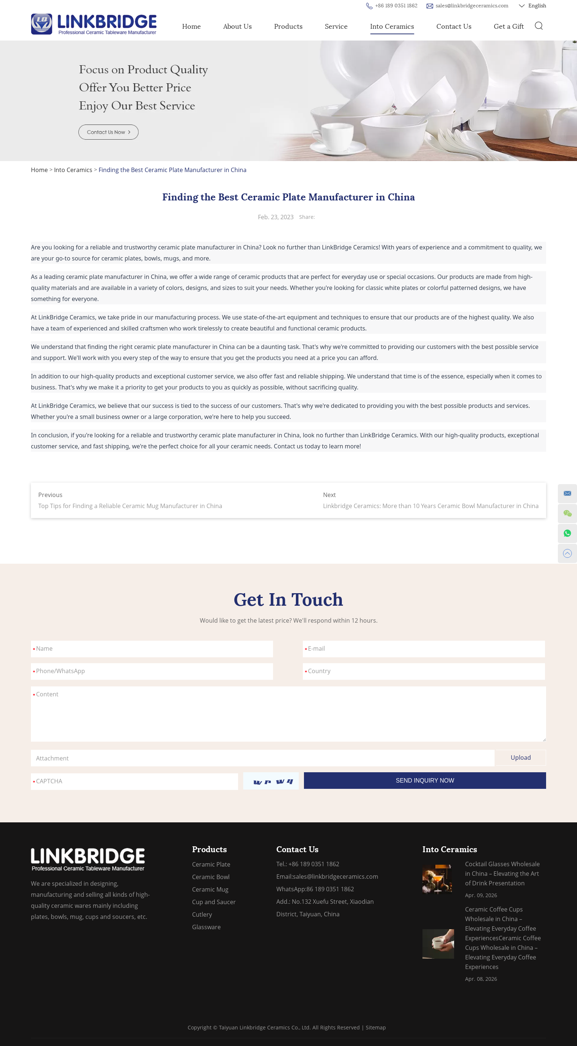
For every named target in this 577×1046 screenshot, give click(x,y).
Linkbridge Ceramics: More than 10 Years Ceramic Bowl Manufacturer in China (431, 506)
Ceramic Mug (210, 889)
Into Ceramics (392, 26)
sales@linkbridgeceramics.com (472, 6)
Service (336, 26)
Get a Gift (509, 26)
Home (191, 26)
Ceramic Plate (211, 864)
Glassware (206, 927)
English (532, 5)
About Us (237, 26)
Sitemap (376, 1027)
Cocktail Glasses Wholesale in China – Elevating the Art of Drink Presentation (502, 873)
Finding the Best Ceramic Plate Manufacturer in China (173, 170)
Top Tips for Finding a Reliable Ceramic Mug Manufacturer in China (130, 506)
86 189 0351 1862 (330, 889)
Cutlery (202, 914)
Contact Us (453, 26)
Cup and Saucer (214, 902)
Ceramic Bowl (211, 877)
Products (288, 26)
